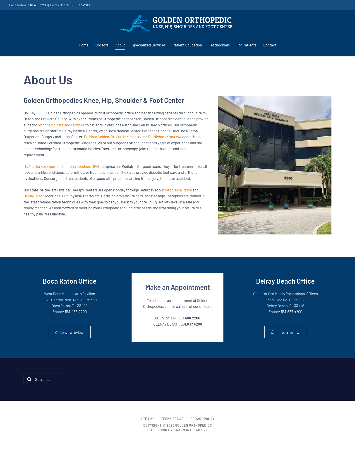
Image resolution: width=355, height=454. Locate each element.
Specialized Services (149, 45)
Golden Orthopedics (193, 425)
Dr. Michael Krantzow (165, 136)
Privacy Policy (202, 419)
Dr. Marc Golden (96, 136)
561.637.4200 (80, 5)
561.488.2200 (38, 5)
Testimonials (219, 45)
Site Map (147, 419)
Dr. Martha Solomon (39, 166)
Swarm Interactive (190, 430)
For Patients (247, 45)
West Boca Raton (178, 190)
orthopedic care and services (61, 125)
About (120, 45)
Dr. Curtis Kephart (125, 136)
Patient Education (187, 45)
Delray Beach (34, 195)
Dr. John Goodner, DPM (80, 166)
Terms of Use (172, 419)
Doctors (101, 45)
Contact (269, 45)
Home (84, 45)
